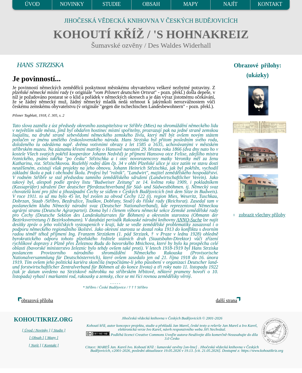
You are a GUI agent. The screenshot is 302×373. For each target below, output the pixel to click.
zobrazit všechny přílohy (262, 214)
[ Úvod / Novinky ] (36, 330)
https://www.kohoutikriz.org (262, 351)
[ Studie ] (58, 330)
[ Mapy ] (51, 338)
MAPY (190, 4)
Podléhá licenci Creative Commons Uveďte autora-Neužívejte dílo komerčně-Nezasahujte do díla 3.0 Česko (172, 337)
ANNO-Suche (189, 219)
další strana (226, 300)
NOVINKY (72, 4)
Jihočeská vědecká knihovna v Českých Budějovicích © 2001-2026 (172, 318)
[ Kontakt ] (50, 345)
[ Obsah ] (36, 338)
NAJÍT (230, 4)
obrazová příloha (37, 300)
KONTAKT (270, 4)
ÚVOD (32, 4)
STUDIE (111, 4)
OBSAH (151, 4)
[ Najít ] (35, 345)
